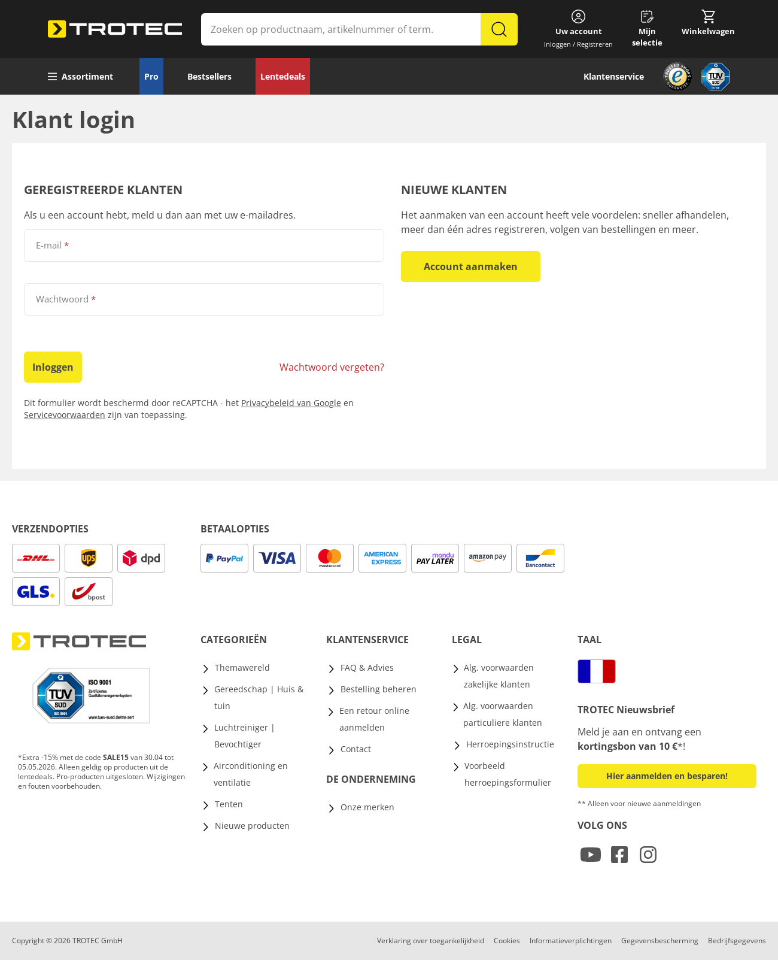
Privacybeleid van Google (291, 402)
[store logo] (115, 29)
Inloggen (53, 367)
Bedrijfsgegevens (737, 940)
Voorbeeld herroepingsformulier (507, 774)
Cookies (507, 940)
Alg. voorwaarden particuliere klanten (502, 714)
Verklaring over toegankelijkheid (430, 940)
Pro (151, 76)
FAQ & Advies (367, 667)
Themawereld (242, 667)
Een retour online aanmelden (374, 719)
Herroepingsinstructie (510, 744)
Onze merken (367, 807)
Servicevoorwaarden (64, 414)
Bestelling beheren (379, 689)
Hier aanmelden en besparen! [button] (667, 776)
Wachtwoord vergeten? (331, 367)
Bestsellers (209, 76)
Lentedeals (282, 76)
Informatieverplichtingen (571, 940)
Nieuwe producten (252, 825)
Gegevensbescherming (659, 940)
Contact (356, 749)
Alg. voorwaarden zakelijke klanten (499, 676)
